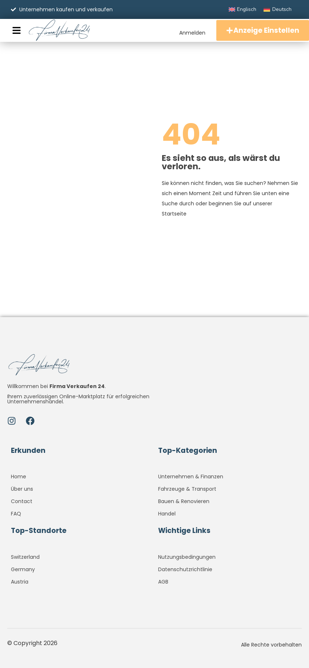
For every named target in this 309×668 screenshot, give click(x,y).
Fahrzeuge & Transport (187, 489)
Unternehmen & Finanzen (190, 476)
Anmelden (190, 32)
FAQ (16, 513)
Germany (23, 569)
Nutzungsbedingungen (187, 557)
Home (18, 476)
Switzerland (25, 557)
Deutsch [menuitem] (282, 9)
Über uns (22, 489)
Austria (19, 581)
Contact (21, 501)
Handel (167, 513)
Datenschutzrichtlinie (185, 569)
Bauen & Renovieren (183, 501)
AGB (163, 581)
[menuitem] (242, 9)
